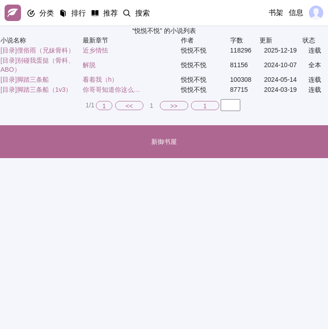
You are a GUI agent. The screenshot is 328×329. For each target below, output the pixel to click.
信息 (296, 12)
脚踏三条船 (33, 79)
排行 (78, 13)
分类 (46, 13)
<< (129, 106)
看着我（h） (100, 79)
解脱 (89, 65)
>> (173, 106)
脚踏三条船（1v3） (44, 89)
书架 (276, 12)
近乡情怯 (95, 50)
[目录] (8, 50)
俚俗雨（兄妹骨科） (45, 50)
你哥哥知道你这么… (111, 89)
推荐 (110, 13)
